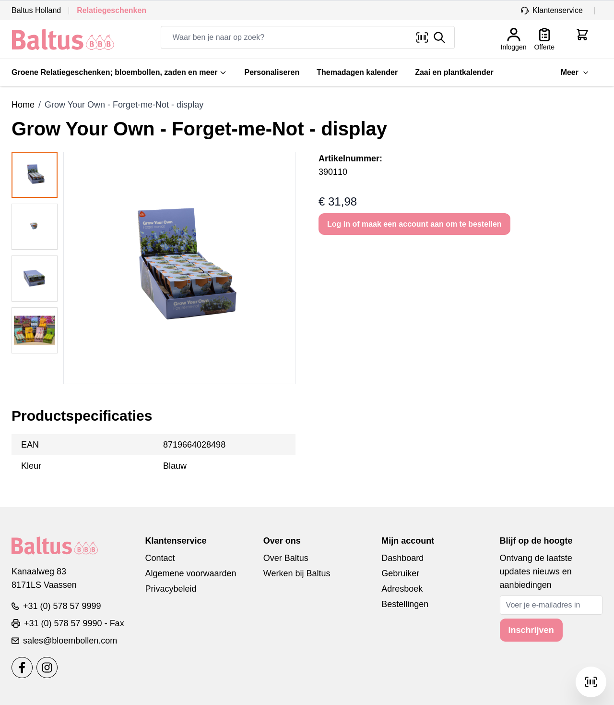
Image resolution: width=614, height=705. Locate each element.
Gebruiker (400, 573)
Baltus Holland (36, 10)
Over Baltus (285, 558)
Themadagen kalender (357, 72)
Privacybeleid (170, 589)
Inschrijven (531, 630)
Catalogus (529, 72)
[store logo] (63, 39)
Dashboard (402, 558)
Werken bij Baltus (297, 573)
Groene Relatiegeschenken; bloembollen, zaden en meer (119, 72)
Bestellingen (404, 604)
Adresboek (402, 589)
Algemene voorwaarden (190, 573)
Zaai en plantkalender (454, 72)
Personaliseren (271, 72)
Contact (160, 558)
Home (23, 104)
